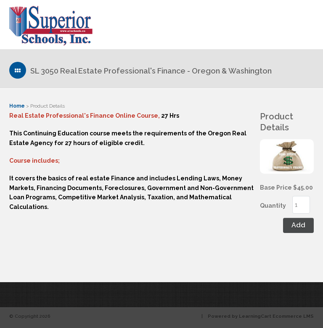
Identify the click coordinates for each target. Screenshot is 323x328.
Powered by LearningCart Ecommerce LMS (261, 316)
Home (17, 106)
